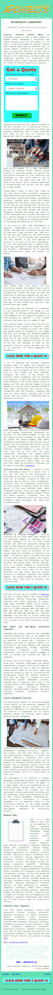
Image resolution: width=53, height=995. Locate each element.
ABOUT (32, 17)
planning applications (26, 883)
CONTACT (38, 17)
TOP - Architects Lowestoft (16, 942)
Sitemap (5, 974)
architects (44, 193)
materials (21, 295)
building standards (40, 333)
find (11, 910)
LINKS (27, 17)
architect (36, 46)
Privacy (47, 974)
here (5, 938)
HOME (21, 17)
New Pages (16, 974)
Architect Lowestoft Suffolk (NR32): (24, 35)
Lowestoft (45, 594)
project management (21, 716)
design (24, 372)
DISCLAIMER (46, 17)
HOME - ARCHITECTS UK (26, 962)
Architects (30, 465)
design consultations (30, 869)
